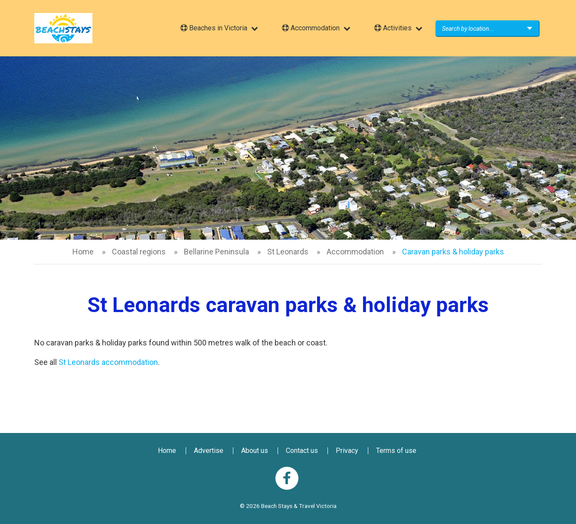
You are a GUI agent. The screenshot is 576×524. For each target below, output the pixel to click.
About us (254, 450)
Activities (393, 28)
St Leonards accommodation (108, 362)
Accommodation (311, 28)
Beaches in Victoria (213, 28)
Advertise (208, 450)
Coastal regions (139, 251)
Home (83, 251)
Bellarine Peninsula (216, 251)
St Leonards (287, 251)
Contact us (302, 450)
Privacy (347, 450)
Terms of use (396, 450)
